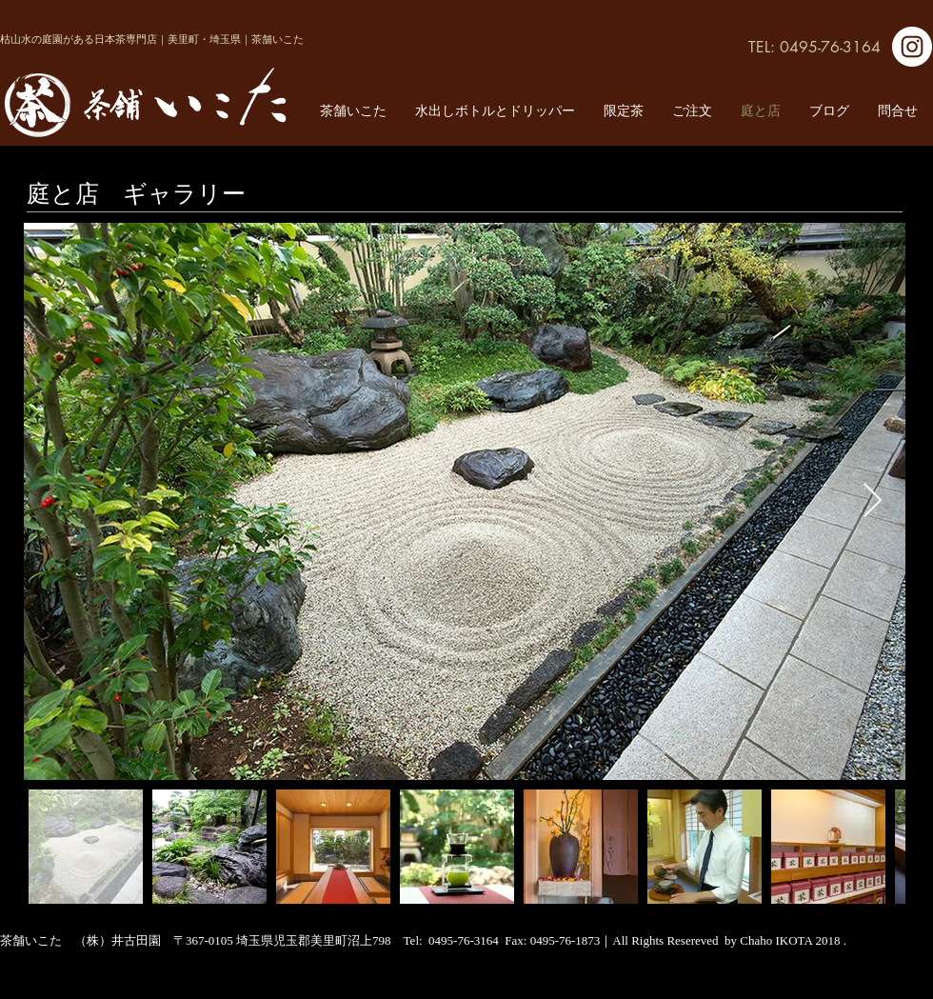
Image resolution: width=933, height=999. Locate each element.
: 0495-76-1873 (562, 940)
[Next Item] (872, 501)
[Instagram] (912, 47)
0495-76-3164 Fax (476, 940)
